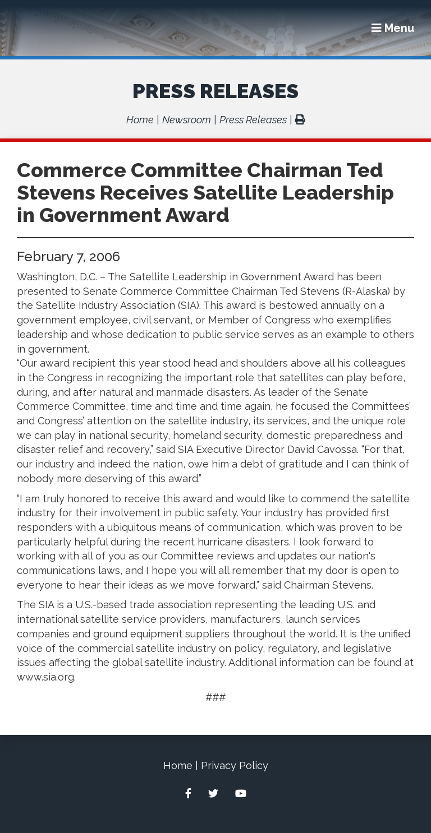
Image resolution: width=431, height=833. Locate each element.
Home (140, 120)
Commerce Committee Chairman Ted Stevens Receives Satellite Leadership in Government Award (205, 192)
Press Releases (215, 91)
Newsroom (186, 120)
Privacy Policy (234, 765)
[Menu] (392, 28)
